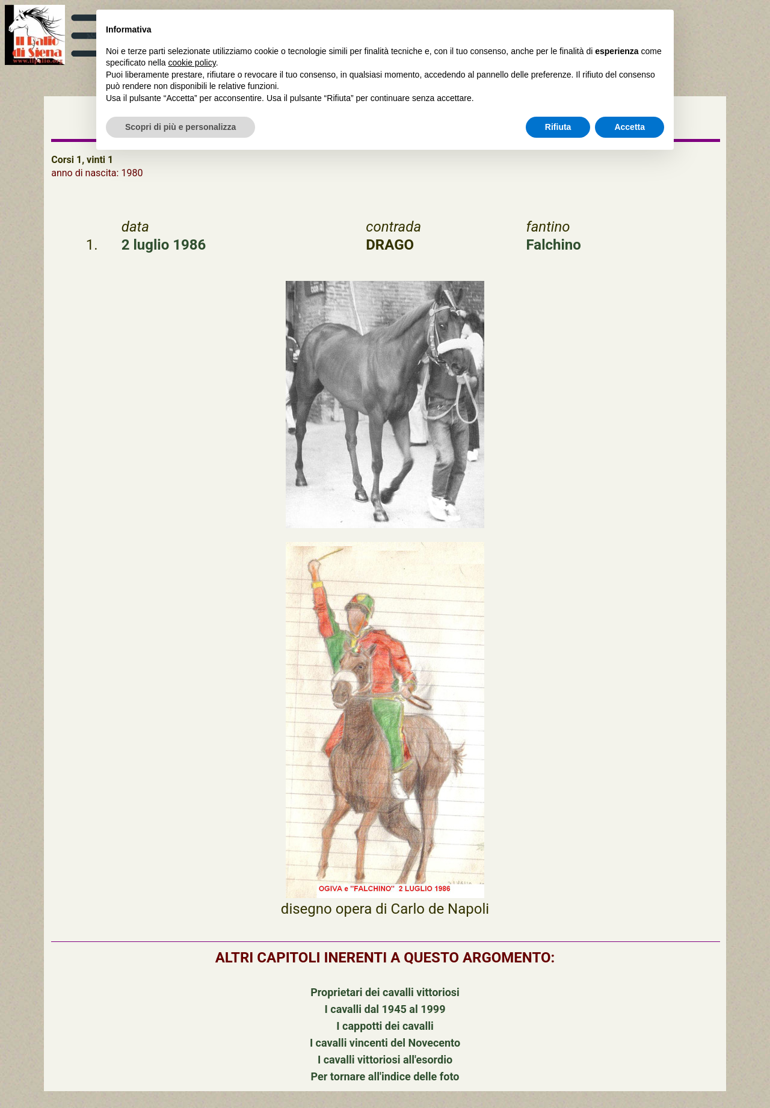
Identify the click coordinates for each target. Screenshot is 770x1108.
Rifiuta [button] (558, 127)
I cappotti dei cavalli (384, 1026)
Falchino (553, 244)
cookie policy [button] (192, 62)
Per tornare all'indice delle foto (385, 1076)
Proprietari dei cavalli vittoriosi (385, 992)
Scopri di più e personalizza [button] (180, 127)
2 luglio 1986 (164, 244)
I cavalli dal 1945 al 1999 (385, 1009)
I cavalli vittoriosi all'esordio (385, 1059)
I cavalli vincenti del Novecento (385, 1042)
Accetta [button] (629, 127)
